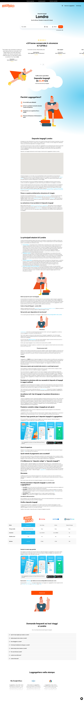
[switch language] (62, 5)
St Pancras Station (35, 266)
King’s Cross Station (27, 266)
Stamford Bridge (42, 189)
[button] (81, 698)
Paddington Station (50, 189)
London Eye (52, 198)
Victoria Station (50, 188)
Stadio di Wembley (59, 189)
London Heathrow (47, 195)
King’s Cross (23, 189)
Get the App (78, 5)
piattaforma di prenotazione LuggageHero (39, 205)
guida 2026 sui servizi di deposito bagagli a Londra (45, 308)
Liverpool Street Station (58, 188)
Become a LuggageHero (69, 5)
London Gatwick (39, 195)
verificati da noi (38, 207)
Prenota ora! (42, 592)
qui (24, 451)
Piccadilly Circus (29, 189)
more (17, 57)
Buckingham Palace (38, 198)
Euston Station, (36, 189)
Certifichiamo (23, 331)
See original (60, 49)
